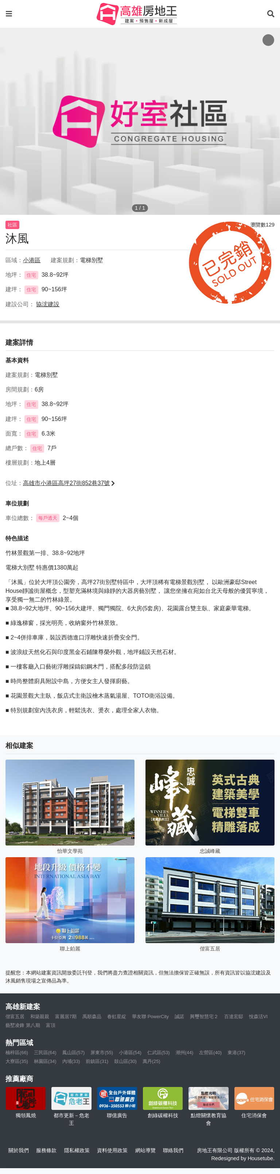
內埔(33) (71, 1061)
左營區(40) (210, 1052)
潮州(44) (185, 1052)
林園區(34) (45, 1061)
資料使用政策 (112, 1150)
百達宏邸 (233, 1016)
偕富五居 (14, 1016)
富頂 (50, 1025)
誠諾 (179, 1016)
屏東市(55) (101, 1052)
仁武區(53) (158, 1052)
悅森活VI (258, 1016)
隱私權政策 (77, 1150)
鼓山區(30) (125, 1061)
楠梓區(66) (16, 1052)
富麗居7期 (66, 1016)
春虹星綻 (116, 1016)
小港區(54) (130, 1052)
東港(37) (236, 1052)
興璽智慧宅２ (204, 1016)
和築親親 (39, 1016)
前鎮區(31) (97, 1061)
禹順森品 (91, 1016)
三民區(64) (45, 1052)
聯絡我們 (173, 1150)
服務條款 (46, 1150)
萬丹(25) (151, 1061)
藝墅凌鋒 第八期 (22, 1025)
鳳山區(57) (73, 1052)
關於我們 (18, 1150)
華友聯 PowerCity (150, 1016)
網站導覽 (145, 1150)
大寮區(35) (16, 1061)
